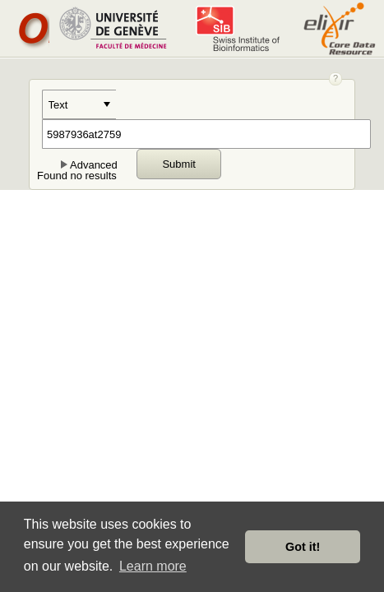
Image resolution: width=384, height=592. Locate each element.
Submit (178, 164)
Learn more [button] (153, 566)
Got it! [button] (302, 546)
